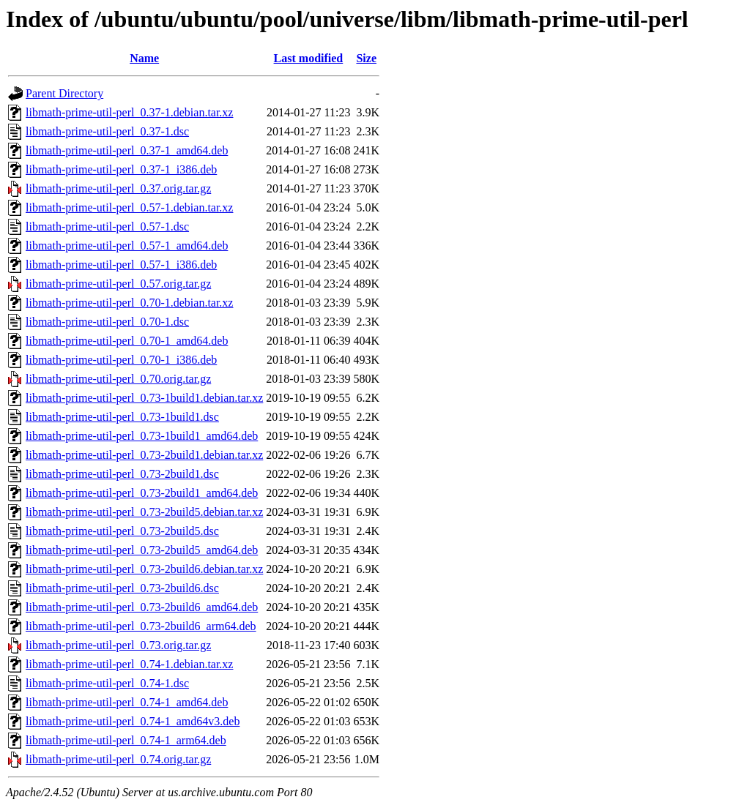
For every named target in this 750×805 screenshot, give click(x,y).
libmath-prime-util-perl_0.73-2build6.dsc (122, 588)
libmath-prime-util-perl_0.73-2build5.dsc (122, 531)
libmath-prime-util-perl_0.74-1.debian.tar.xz (129, 664)
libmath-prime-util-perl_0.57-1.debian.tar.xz (129, 207)
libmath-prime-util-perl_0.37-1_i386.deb (121, 169)
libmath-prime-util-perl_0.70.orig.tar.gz (118, 378)
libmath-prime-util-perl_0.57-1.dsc (107, 226)
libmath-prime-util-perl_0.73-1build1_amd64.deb (142, 436)
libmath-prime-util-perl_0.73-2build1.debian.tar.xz (144, 455)
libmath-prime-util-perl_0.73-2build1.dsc (122, 474)
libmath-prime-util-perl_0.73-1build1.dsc (122, 417)
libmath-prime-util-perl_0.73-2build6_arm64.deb (141, 626)
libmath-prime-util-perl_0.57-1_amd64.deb (127, 245)
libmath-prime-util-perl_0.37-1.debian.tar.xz (129, 112)
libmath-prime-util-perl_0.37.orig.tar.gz (118, 188)
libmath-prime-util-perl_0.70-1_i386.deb (121, 359)
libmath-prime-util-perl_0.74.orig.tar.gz (118, 759)
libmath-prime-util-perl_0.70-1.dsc (107, 321)
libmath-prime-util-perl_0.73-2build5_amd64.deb (142, 550)
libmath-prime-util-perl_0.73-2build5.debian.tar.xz (144, 512)
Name (144, 58)
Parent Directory (64, 93)
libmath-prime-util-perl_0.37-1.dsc (107, 131)
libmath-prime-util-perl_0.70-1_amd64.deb (127, 340)
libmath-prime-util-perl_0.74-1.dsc (107, 683)
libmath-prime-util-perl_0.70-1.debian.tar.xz (129, 302)
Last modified (309, 58)
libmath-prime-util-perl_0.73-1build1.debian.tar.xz (144, 398)
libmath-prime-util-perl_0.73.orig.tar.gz (118, 645)
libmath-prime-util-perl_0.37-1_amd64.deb (127, 150)
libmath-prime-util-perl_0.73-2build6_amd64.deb (142, 607)
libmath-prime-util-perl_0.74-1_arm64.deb (126, 740)
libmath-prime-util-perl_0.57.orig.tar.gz (118, 283)
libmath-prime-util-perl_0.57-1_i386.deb (121, 264)
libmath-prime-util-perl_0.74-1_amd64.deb (127, 702)
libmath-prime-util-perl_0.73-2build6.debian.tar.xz (144, 569)
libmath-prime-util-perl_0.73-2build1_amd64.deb (142, 493)
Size (366, 58)
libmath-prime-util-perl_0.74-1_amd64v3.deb (133, 721)
